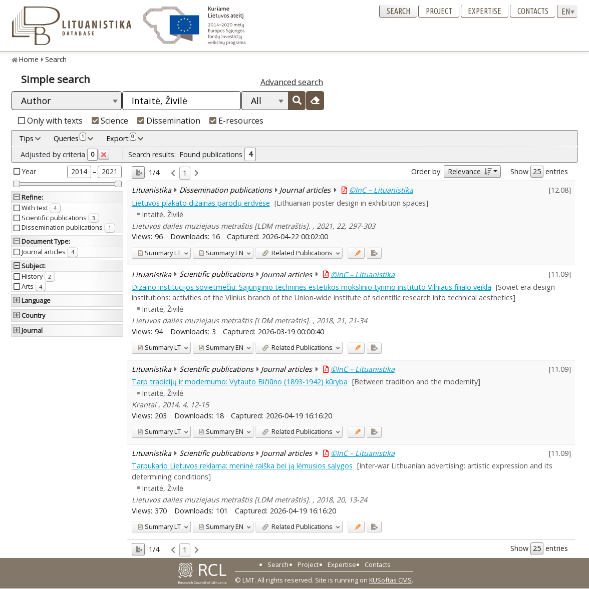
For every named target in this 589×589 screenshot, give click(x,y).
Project (439, 11)
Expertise (484, 11)
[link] (173, 173)
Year (29, 171)
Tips (26, 138)
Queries (70, 138)
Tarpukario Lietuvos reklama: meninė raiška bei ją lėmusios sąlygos (242, 465)
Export (121, 138)
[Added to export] (374, 253)
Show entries (539, 172)
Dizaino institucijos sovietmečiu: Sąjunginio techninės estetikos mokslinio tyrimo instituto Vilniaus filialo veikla (311, 287)
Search (398, 11)
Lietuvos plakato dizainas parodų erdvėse (201, 203)
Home (29, 59)
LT (159, 252)
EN (221, 252)
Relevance (469, 171)
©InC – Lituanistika (381, 190)
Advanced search (291, 82)
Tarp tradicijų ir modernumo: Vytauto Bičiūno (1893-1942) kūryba (240, 381)
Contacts (532, 11)
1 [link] (185, 173)
